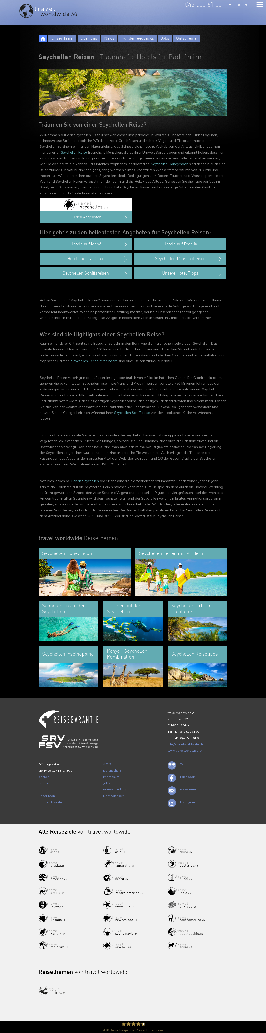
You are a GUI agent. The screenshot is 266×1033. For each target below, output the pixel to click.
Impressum (111, 777)
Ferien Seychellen (85, 481)
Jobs (165, 38)
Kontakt (44, 777)
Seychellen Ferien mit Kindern (94, 361)
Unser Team (62, 38)
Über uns (88, 38)
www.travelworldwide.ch (185, 750)
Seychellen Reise (74, 152)
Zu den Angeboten (99, 217)
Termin (43, 783)
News (109, 38)
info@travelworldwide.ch (185, 744)
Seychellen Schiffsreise (132, 412)
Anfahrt (44, 789)
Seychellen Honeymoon (169, 164)
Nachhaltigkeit (113, 795)
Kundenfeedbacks (137, 38)
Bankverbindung (114, 789)
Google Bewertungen (54, 802)
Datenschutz (112, 770)
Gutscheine (186, 38)
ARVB (107, 764)
